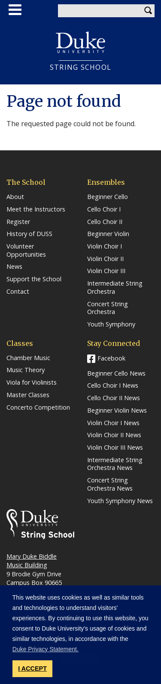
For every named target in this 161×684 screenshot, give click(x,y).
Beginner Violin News (117, 410)
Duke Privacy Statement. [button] (45, 649)
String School (81, 67)
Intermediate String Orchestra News (115, 464)
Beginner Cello (107, 197)
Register (18, 222)
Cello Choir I (104, 209)
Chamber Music (28, 358)
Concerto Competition (38, 407)
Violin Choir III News (115, 447)
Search (148, 10)
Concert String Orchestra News (110, 484)
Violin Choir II (105, 259)
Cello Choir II (104, 222)
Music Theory (25, 370)
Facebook (111, 358)
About (15, 197)
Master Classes (27, 395)
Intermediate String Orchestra (115, 287)
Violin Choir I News (113, 423)
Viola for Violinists (31, 382)
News (14, 266)
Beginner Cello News (116, 373)
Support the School (33, 279)
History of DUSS (29, 234)
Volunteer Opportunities (26, 250)
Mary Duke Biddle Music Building (31, 560)
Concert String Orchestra (107, 308)
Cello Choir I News (112, 385)
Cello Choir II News (113, 398)
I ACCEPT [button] (32, 668)
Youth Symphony (111, 324)
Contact (17, 291)
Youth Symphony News (120, 501)
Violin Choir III (106, 271)
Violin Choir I (104, 246)
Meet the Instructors (35, 209)
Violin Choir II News (114, 435)
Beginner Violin (108, 234)
